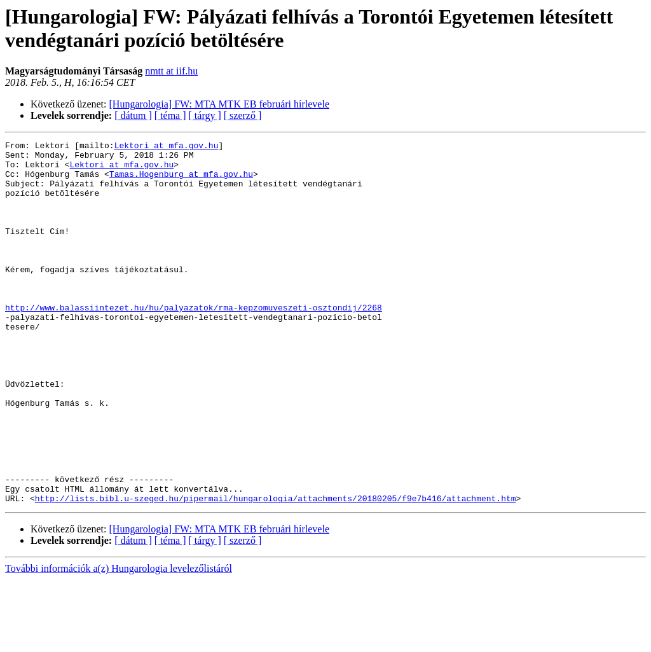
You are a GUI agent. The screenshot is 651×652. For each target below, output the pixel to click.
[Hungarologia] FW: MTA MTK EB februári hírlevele (219, 104)
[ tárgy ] (205, 115)
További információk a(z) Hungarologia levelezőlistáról (118, 640)
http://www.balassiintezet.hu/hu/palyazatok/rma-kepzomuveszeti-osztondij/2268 (193, 341)
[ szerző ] (243, 115)
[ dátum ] (133, 115)
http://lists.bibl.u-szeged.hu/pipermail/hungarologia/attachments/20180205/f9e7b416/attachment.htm (275, 570)
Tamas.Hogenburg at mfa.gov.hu (181, 181)
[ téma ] (170, 115)
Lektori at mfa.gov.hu (166, 147)
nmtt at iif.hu (171, 71)
